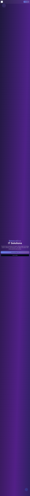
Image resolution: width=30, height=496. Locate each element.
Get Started (26, 1)
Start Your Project (15, 252)
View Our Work (15, 255)
